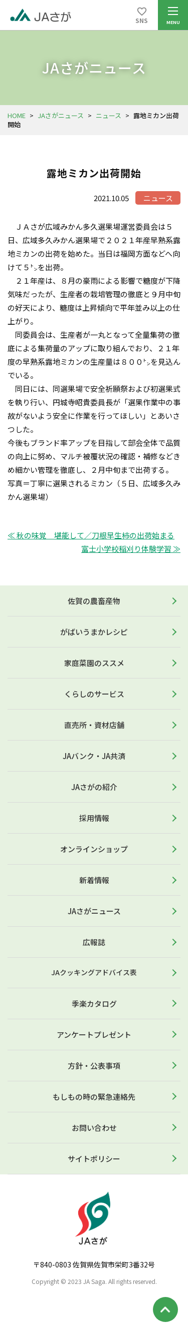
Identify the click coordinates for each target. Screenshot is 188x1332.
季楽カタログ (94, 1003)
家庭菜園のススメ (94, 662)
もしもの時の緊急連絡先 (94, 1096)
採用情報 (94, 818)
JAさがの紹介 (94, 787)
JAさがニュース (61, 115)
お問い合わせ (94, 1127)
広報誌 (94, 942)
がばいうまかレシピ (94, 631)
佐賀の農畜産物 (94, 600)
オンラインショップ (94, 849)
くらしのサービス (94, 694)
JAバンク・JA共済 (94, 756)
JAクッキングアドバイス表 (94, 972)
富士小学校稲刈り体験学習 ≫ (130, 548)
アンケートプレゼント (94, 1034)
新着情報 (94, 880)
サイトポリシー (94, 1158)
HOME (17, 115)
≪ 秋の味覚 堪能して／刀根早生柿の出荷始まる (91, 535)
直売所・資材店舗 (94, 725)
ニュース (108, 115)
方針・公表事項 (94, 1065)
